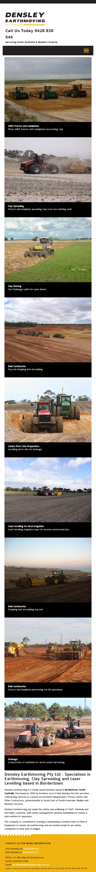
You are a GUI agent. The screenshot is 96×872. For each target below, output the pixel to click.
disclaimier (27, 868)
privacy (19, 868)
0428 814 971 (31, 852)
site (15, 868)
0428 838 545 (31, 848)
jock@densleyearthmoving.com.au (30, 864)
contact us (9, 868)
